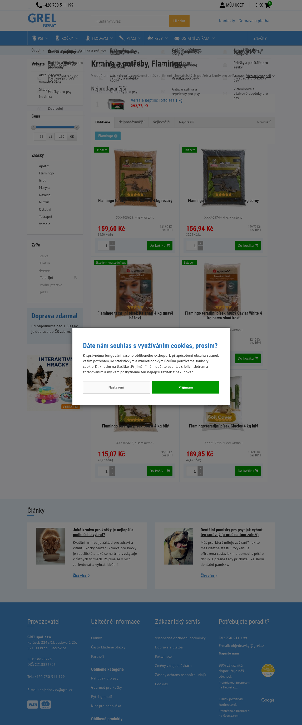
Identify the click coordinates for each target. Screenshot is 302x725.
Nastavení (116, 387)
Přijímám (186, 387)
